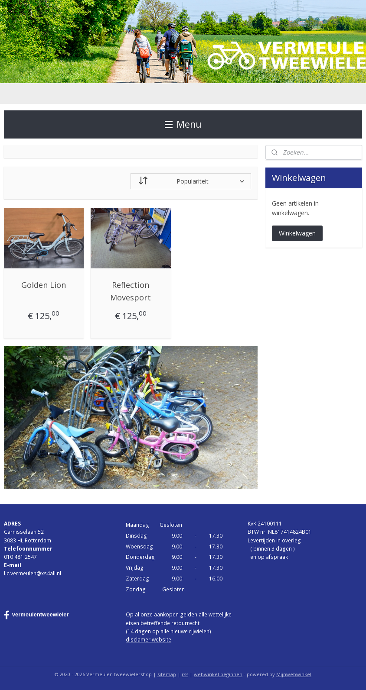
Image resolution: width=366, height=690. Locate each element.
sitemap (166, 674)
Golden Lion (43, 285)
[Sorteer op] (191, 181)
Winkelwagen (297, 233)
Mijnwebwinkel (293, 674)
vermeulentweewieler (36, 615)
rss (185, 674)
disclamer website (148, 639)
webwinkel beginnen (218, 674)
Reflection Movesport (130, 291)
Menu (183, 124)
